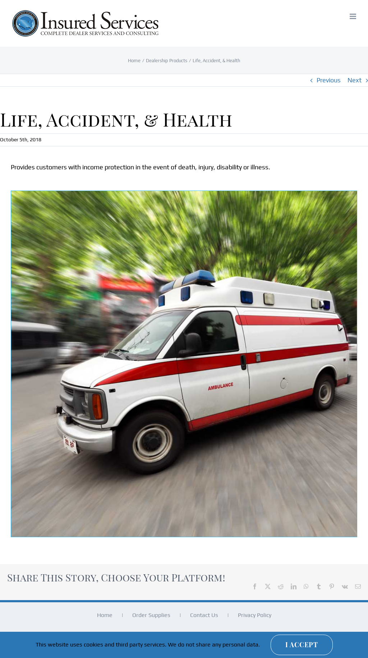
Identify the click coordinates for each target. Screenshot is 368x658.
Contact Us (204, 615)
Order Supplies (151, 615)
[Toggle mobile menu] (353, 16)
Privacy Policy (254, 615)
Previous (329, 80)
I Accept (301, 644)
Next (355, 80)
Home (104, 615)
